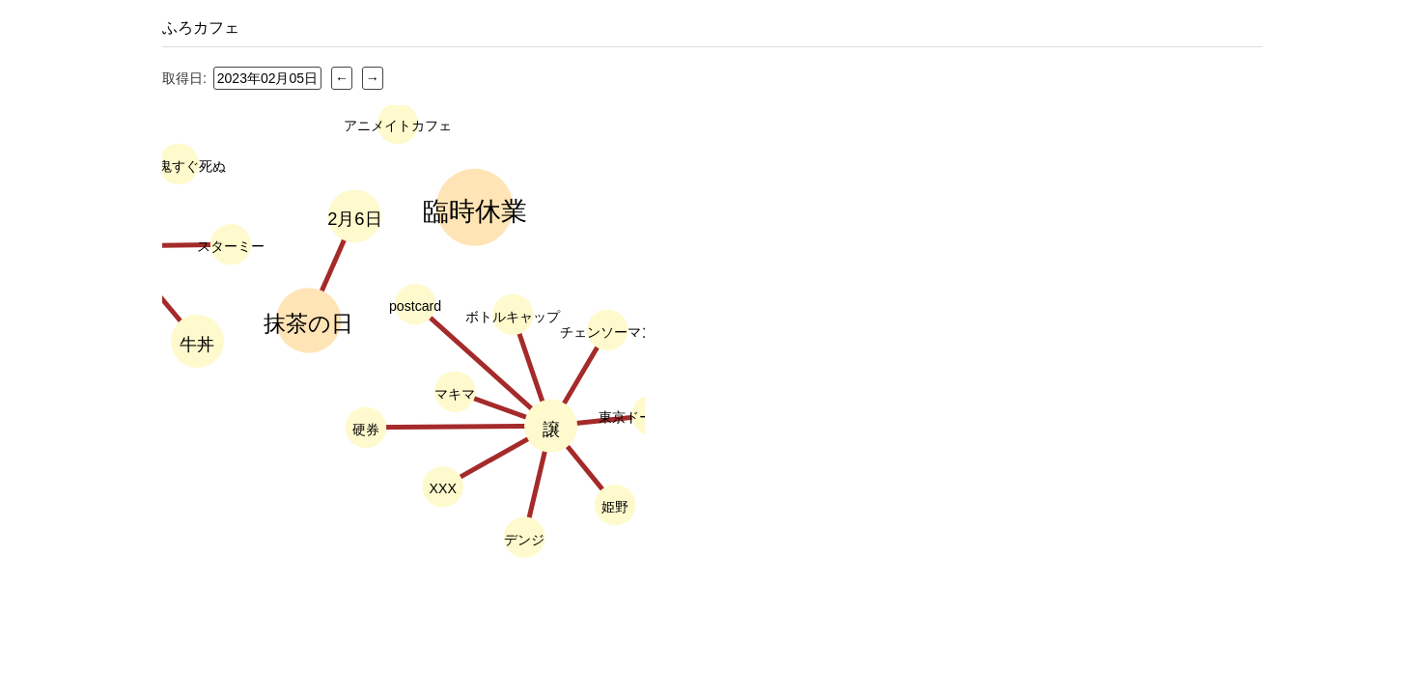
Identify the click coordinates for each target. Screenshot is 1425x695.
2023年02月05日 (267, 78)
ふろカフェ (200, 27)
